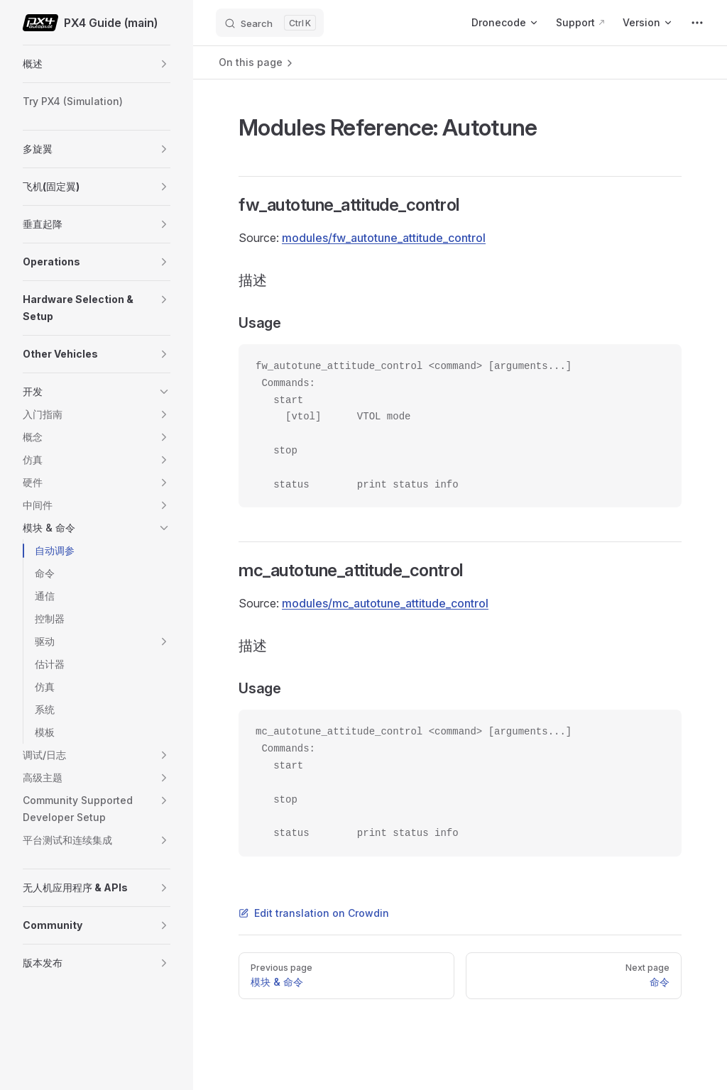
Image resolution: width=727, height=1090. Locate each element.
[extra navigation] (697, 22)
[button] (164, 64)
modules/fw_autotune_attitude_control (384, 238)
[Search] (270, 23)
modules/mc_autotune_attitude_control (385, 603)
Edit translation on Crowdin (314, 913)
